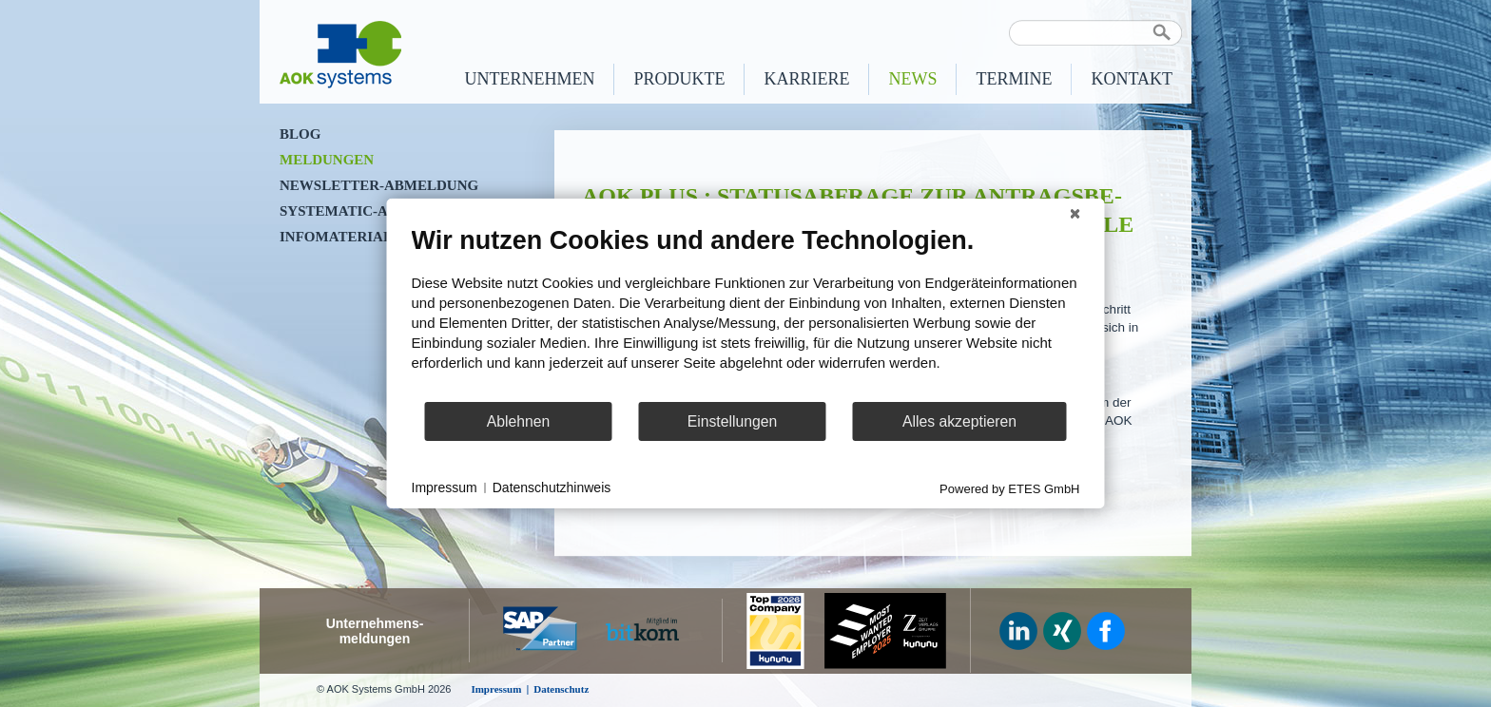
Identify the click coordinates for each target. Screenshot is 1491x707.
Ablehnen (519, 421)
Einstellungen (732, 421)
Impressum (444, 487)
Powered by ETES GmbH (1009, 489)
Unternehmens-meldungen (375, 631)
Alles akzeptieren (959, 421)
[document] (746, 312)
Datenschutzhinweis (552, 487)
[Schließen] (1075, 214)
